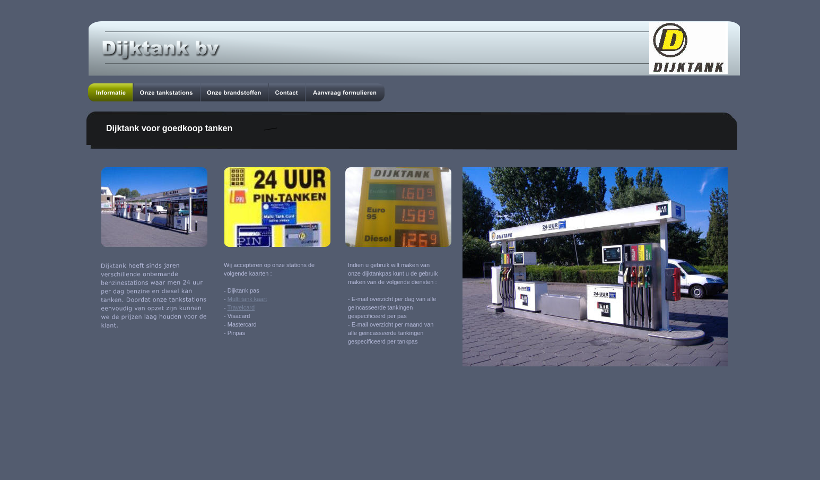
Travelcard (241, 307)
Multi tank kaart (247, 299)
